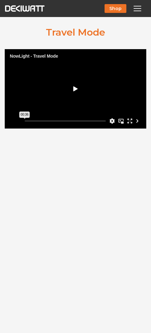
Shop (115, 8)
